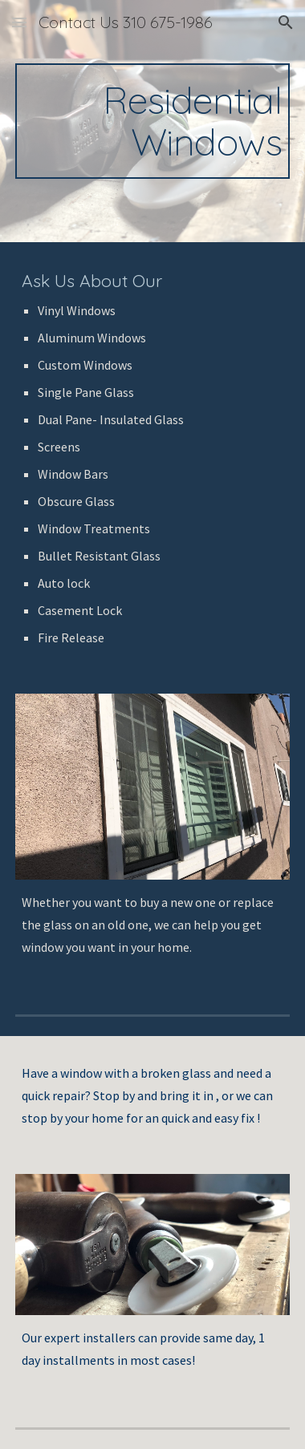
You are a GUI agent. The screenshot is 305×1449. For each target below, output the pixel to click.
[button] (19, 22)
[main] (152, 121)
